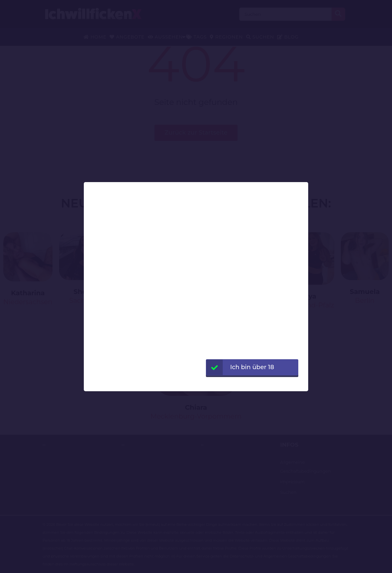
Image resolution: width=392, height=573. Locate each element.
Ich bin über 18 (240, 367)
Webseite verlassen (252, 383)
